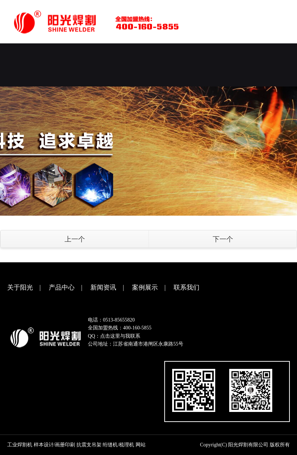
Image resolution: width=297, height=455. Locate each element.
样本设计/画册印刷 (54, 444)
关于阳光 (20, 287)
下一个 (223, 239)
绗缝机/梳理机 (118, 444)
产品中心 (62, 287)
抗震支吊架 (89, 444)
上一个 (75, 239)
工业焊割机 (19, 444)
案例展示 (145, 287)
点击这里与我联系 (120, 336)
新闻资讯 (103, 287)
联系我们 (186, 287)
